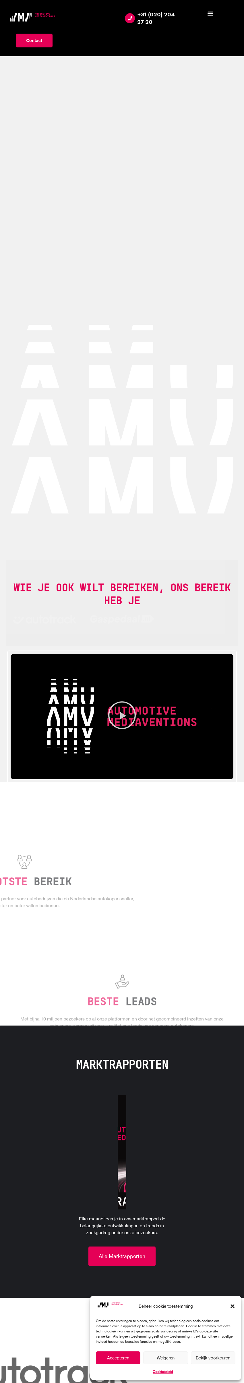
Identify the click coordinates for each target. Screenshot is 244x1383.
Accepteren (118, 1357)
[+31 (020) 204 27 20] (130, 18)
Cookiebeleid (163, 1372)
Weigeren (166, 1357)
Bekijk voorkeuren (213, 1357)
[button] (232, 1306)
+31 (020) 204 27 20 (156, 18)
